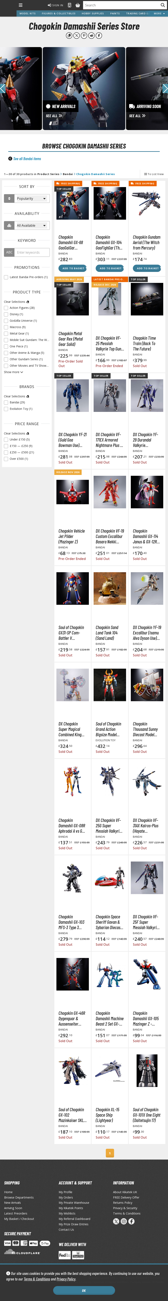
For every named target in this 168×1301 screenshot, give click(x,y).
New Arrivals (12, 1203)
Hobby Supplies (93, 13)
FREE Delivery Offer (126, 1197)
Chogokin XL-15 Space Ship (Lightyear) (107, 1115)
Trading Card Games (140, 13)
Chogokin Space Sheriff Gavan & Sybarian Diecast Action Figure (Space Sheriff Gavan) (109, 922)
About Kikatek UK (125, 1192)
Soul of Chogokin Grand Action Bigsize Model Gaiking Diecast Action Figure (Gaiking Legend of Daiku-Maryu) (108, 729)
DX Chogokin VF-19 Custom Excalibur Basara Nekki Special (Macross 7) (110, 536)
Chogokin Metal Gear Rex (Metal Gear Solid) (70, 339)
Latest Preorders (15, 1213)
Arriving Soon (13, 1208)
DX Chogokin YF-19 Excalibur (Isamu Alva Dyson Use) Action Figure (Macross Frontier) (147, 632)
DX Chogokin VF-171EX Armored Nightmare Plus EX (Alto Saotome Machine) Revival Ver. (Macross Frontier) (110, 440)
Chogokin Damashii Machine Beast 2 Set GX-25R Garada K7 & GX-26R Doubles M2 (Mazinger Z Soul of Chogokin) (110, 1018)
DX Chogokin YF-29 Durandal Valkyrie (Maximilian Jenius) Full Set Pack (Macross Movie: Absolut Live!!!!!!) (145, 440)
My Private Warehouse (74, 1203)
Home (8, 1192)
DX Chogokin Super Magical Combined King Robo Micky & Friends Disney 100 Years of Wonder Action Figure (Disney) (70, 729)
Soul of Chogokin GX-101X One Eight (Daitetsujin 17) (146, 1115)
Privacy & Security (125, 1208)
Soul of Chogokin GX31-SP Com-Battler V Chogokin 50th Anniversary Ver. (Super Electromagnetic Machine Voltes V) (72, 632)
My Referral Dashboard (74, 1219)
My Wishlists (67, 1213)
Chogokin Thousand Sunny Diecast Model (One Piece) (145, 729)
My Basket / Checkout (19, 1219)
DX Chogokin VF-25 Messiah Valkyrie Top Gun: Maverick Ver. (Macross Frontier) (109, 343)
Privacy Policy (66, 1279)
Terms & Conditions (37, 1279)
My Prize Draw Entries (73, 1224)
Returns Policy (122, 1203)
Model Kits (28, 13)
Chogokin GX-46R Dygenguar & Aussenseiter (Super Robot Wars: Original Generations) (71, 1018)
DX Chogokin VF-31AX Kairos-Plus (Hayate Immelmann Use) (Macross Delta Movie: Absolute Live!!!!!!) (145, 825)
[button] (165, 88)
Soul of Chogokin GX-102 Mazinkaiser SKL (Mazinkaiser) (71, 1115)
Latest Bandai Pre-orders (112, 279)
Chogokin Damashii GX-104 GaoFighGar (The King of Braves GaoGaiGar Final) (109, 242)
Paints (115, 13)
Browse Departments (19, 1197)
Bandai (68, 174)
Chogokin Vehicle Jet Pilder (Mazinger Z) (71, 536)
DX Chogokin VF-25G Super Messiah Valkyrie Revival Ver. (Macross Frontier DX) (109, 825)
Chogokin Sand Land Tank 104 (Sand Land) (107, 632)
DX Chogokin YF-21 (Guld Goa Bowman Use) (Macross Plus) (72, 440)
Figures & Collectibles (59, 13)
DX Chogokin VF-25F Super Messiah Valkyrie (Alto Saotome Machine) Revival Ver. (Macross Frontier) (146, 922)
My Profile (65, 1192)
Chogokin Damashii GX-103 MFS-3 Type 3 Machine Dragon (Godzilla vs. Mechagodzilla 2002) (71, 922)
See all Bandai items (27, 158)
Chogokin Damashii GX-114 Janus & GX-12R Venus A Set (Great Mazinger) (147, 536)
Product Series (48, 174)
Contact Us (66, 1230)
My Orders (66, 1197)
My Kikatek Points (71, 1208)
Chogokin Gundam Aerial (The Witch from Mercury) (146, 242)
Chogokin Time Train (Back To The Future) (144, 343)
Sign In (55, 5)
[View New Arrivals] (84, 88)
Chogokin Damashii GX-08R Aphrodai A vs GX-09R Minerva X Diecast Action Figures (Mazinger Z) (72, 825)
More (159, 13)
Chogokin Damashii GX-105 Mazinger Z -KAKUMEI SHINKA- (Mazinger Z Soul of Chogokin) (146, 1018)
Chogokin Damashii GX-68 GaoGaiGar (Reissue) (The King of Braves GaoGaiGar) (70, 242)
